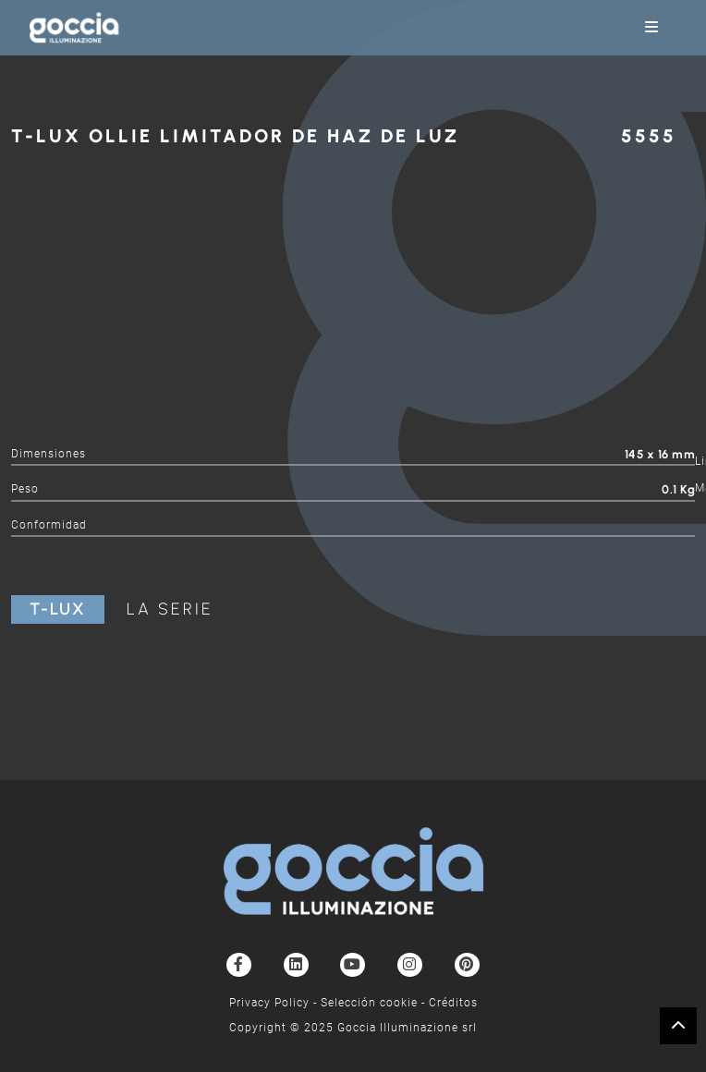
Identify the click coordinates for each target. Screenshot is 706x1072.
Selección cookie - (375, 1002)
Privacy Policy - (275, 1002)
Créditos (453, 1002)
